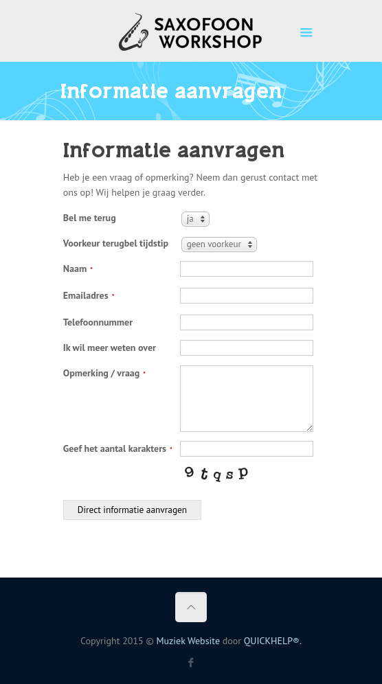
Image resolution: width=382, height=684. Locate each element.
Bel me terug (89, 218)
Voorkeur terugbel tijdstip (115, 243)
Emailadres (89, 295)
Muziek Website (188, 641)
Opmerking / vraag (104, 373)
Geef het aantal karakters (117, 448)
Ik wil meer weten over (109, 347)
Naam (78, 268)
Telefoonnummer (98, 322)
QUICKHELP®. (273, 641)
